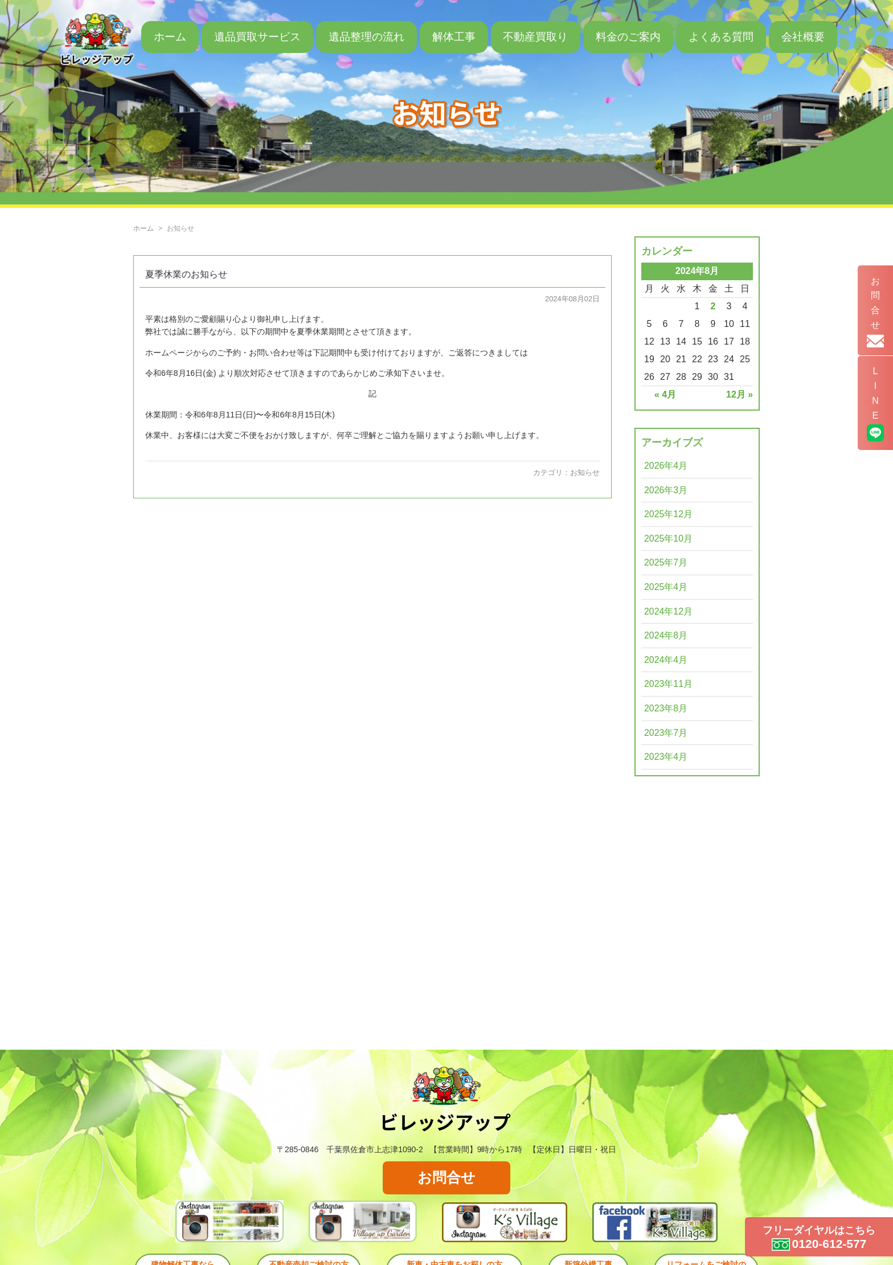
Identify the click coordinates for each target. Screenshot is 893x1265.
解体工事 (454, 37)
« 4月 (665, 394)
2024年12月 (668, 611)
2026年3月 (666, 490)
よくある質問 (721, 37)
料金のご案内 (628, 37)
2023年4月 (666, 757)
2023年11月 (668, 684)
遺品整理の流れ (366, 37)
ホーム (170, 37)
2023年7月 (666, 733)
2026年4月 (666, 465)
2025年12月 (668, 514)
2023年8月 (666, 708)
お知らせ (585, 472)
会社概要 (803, 37)
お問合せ (446, 1177)
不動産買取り (535, 37)
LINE (874, 410)
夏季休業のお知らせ (186, 274)
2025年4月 (666, 587)
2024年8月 (666, 635)
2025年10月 (668, 538)
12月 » (739, 394)
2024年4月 (666, 660)
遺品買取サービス (257, 37)
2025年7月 (666, 562)
